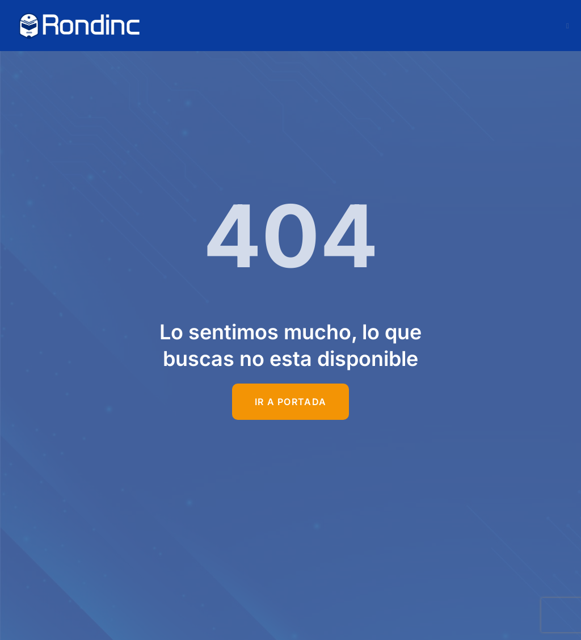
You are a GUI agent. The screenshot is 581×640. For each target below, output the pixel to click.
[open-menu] (568, 25)
